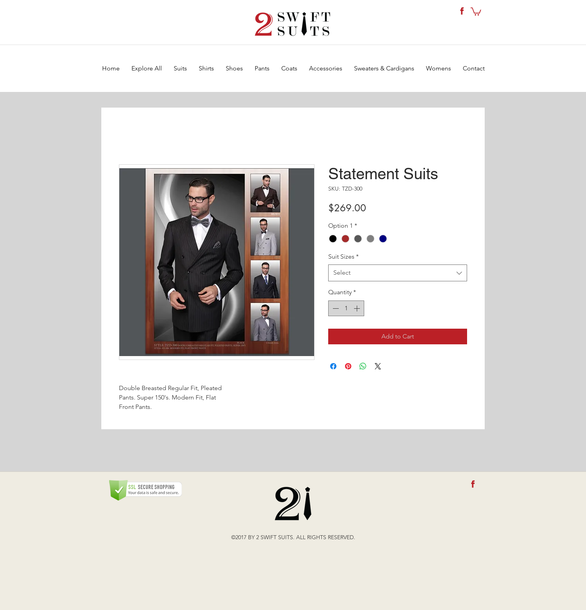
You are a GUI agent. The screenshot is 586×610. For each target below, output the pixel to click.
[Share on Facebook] (333, 366)
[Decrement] (334, 308)
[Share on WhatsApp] (363, 366)
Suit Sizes (343, 256)
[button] (476, 11)
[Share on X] (378, 366)
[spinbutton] (346, 308)
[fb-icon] (462, 11)
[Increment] (357, 308)
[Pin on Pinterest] (348, 366)
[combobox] (397, 273)
